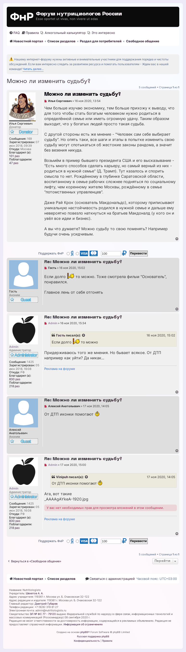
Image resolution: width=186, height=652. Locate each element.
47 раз (13, 163)
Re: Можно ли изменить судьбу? (83, 262)
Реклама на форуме (59, 369)
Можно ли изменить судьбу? (48, 81)
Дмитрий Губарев (46, 603)
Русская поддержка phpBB (93, 636)
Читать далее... (33, 69)
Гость (60, 335)
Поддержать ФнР (51, 253)
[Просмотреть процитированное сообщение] (84, 335)
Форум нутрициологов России (79, 14)
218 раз (14, 386)
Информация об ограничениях (83, 624)
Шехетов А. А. (34, 593)
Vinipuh (62, 477)
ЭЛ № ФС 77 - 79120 (43, 614)
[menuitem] (14, 32)
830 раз (14, 379)
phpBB (84, 632)
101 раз (14, 156)
